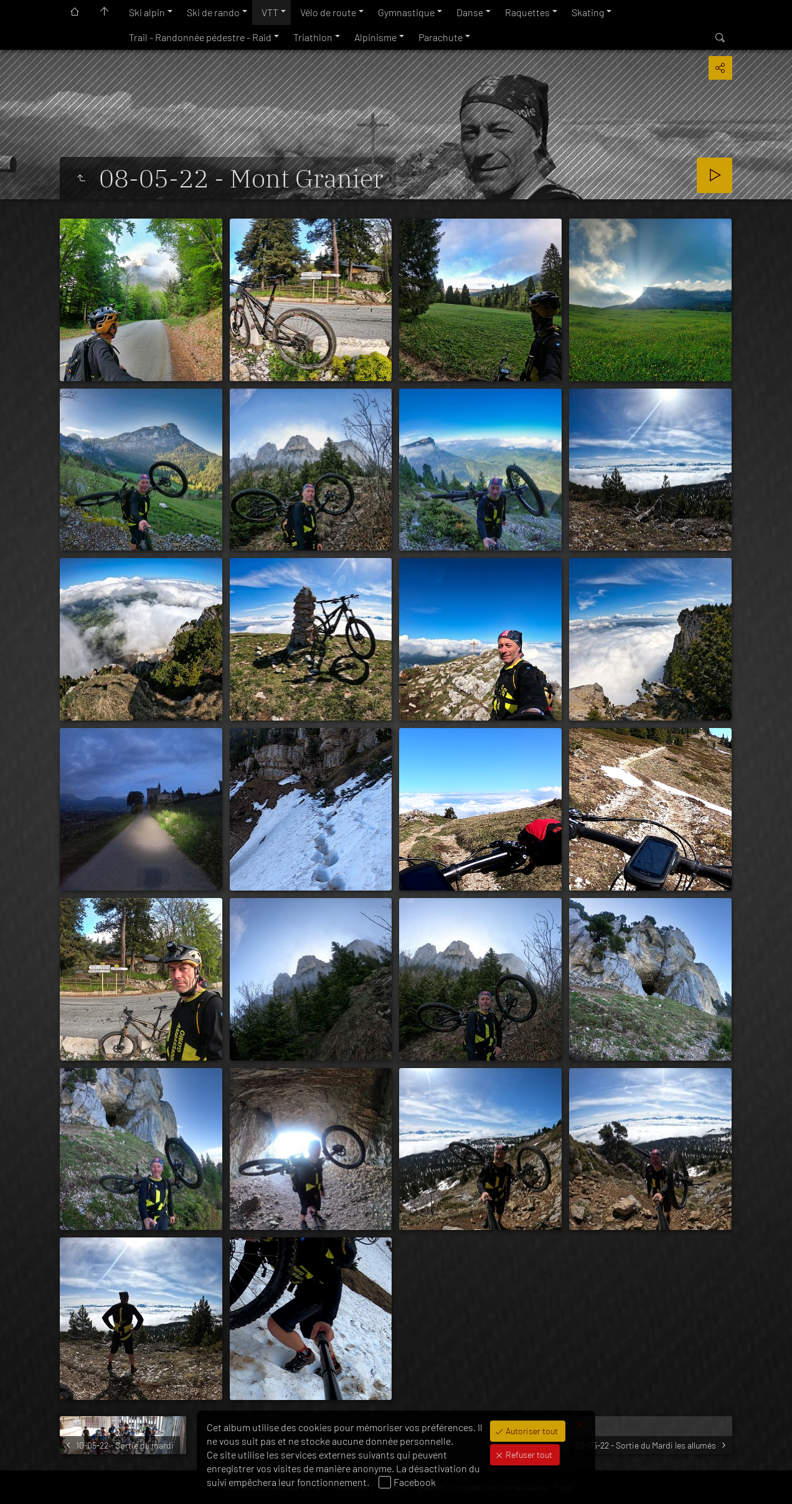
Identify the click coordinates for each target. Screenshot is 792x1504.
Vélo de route (328, 12)
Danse (469, 12)
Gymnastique (406, 12)
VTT (270, 12)
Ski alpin (147, 12)
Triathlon (312, 37)
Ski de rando (213, 12)
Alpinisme (375, 37)
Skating (588, 12)
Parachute (440, 37)
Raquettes (527, 12)
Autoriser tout (531, 1431)
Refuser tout (528, 1454)
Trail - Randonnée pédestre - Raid (200, 37)
